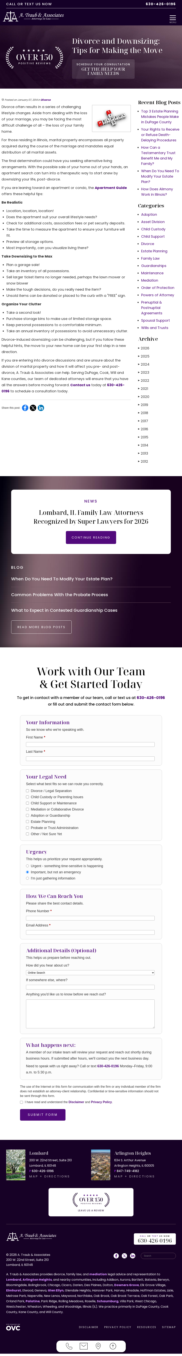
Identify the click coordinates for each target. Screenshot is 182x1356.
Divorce (46, 98)
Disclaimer (76, 1106)
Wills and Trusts (154, 325)
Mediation (149, 278)
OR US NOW (155, 1241)
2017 (143, 419)
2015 (143, 435)
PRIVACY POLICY (117, 1329)
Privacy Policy (101, 1106)
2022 (143, 378)
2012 (143, 459)
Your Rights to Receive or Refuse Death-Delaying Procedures (160, 132)
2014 (143, 443)
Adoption (149, 212)
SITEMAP (169, 1329)
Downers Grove (126, 1287)
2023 (143, 370)
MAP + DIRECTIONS (49, 1181)
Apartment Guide (111, 185)
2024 (143, 362)
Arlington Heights (37, 1282)
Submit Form (43, 1119)
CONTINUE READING (91, 535)
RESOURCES (146, 1329)
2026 (143, 346)
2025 (143, 354)
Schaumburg (107, 1303)
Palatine (33, 1303)
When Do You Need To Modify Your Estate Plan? (160, 174)
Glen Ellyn (56, 1293)
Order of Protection (157, 285)
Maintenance (152, 271)
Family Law (150, 256)
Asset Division (153, 219)
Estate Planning (154, 249)
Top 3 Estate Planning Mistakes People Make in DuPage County (160, 114)
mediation (98, 1276)
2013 (143, 451)
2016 (143, 427)
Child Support (153, 234)
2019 (143, 403)
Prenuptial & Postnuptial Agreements (151, 305)
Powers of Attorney (157, 292)
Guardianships (153, 263)
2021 (143, 386)
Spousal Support (155, 318)
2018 (143, 411)
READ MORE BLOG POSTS (45, 631)
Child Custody (153, 227)
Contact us (80, 382)
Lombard (13, 1282)
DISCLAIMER (88, 1329)
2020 (143, 395)
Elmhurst (13, 1293)
